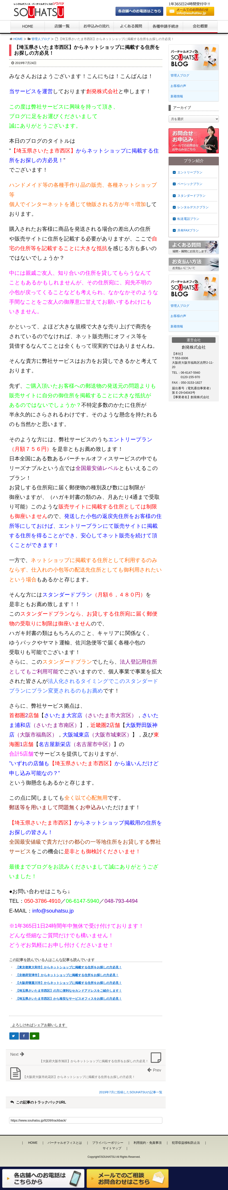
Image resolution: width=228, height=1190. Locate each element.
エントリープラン (189, 172)
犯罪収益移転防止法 (186, 1142)
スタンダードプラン (191, 195)
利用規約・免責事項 (148, 1142)
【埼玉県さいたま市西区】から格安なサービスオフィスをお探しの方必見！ (69, 998)
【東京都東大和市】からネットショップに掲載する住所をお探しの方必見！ (69, 967)
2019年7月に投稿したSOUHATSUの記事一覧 (130, 1092)
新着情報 (177, 96)
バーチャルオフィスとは (65, 1142)
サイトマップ (112, 1148)
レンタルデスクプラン (193, 207)
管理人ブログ (40, 39)
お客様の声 (178, 86)
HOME (18, 39)
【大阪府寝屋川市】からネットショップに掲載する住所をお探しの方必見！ (69, 983)
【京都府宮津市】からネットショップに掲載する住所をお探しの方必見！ (67, 975)
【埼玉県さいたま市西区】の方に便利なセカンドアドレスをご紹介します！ (69, 990)
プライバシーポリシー (107, 1142)
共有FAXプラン (188, 230)
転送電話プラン (188, 219)
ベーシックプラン (189, 184)
